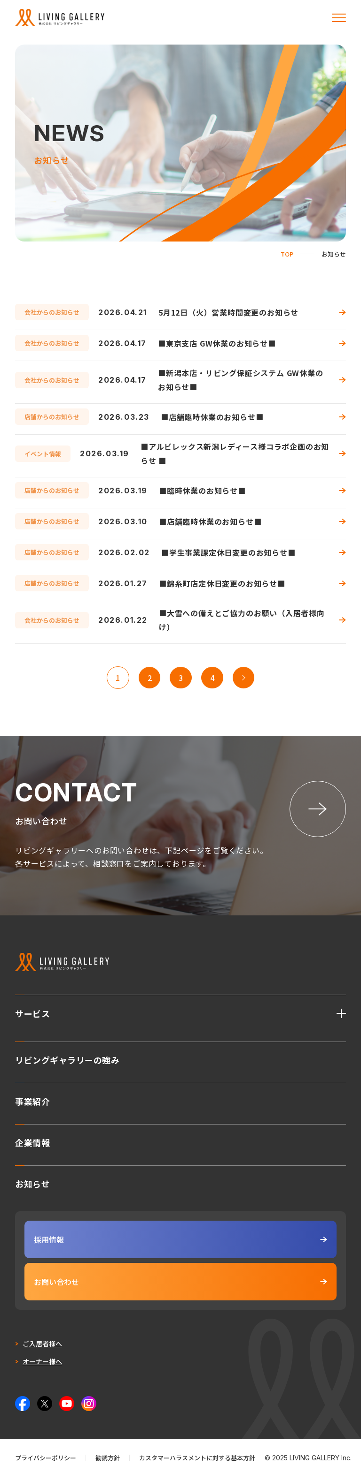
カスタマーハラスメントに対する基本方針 (197, 1461)
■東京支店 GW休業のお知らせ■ (217, 343)
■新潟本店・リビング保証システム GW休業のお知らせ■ (240, 380)
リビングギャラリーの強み (67, 1062)
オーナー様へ (42, 1364)
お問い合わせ (180, 1285)
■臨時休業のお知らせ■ (202, 490)
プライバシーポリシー (45, 1461)
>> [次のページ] (244, 677)
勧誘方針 (107, 1461)
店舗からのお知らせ (51, 416)
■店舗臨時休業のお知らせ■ (212, 417)
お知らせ (32, 1186)
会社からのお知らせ (51, 312)
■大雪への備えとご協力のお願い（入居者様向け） (242, 620)
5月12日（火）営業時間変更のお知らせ (228, 312)
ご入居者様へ (42, 1347)
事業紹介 (32, 1103)
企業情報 (32, 1145)
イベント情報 (42, 453)
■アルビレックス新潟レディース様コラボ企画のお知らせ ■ (235, 453)
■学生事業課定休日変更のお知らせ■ (228, 552)
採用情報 (180, 1242)
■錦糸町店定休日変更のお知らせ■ (222, 583)
